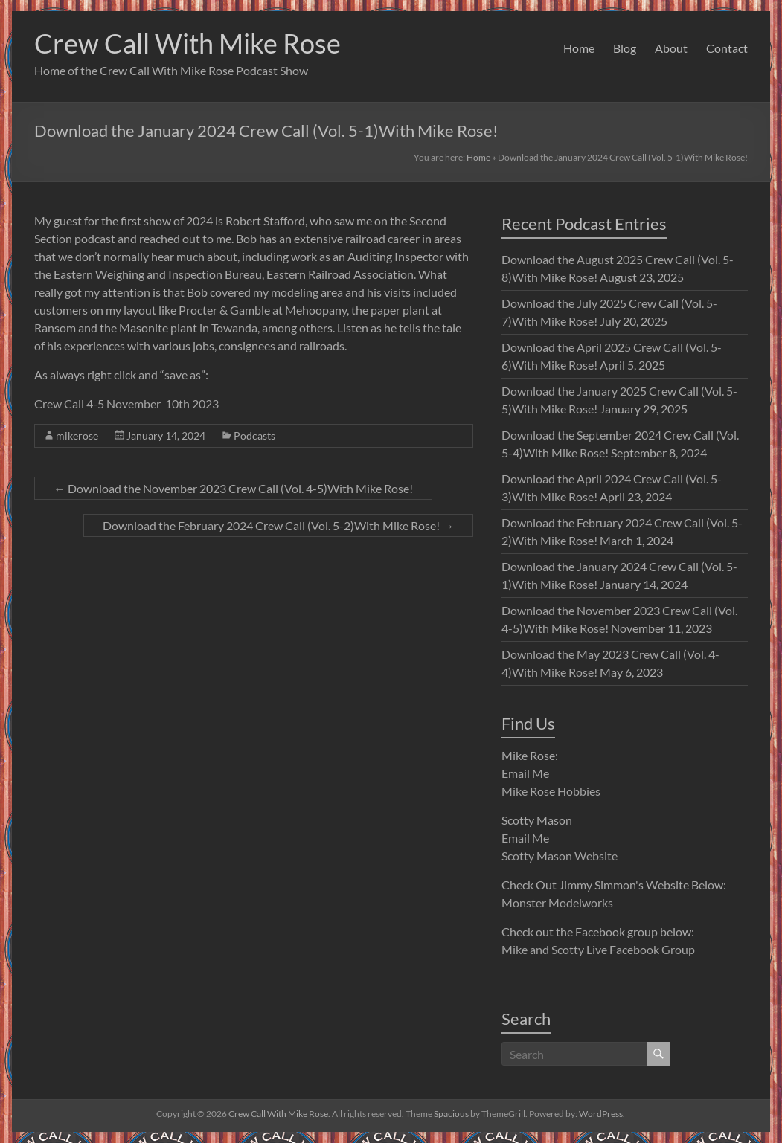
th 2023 (199, 403)
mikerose (77, 435)
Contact (727, 48)
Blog (624, 48)
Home (578, 48)
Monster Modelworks (557, 902)
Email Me (525, 773)
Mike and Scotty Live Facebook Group (598, 949)
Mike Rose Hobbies (550, 791)
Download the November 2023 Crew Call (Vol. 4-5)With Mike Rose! (233, 488)
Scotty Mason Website (559, 856)
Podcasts (254, 435)
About (671, 48)
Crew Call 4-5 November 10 (106, 403)
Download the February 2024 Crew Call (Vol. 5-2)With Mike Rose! (278, 525)
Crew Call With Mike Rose (187, 43)
